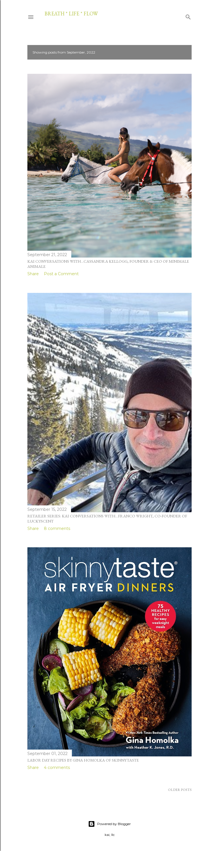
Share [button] (33, 273)
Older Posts (180, 789)
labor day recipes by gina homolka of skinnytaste (83, 760)
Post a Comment (61, 273)
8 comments (57, 528)
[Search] (188, 16)
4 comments (57, 767)
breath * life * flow (71, 13)
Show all (176, 52)
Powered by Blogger (109, 824)
